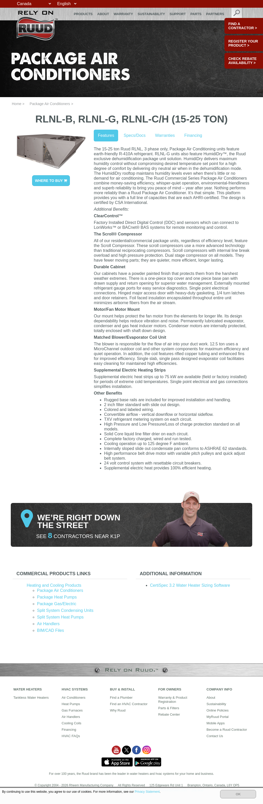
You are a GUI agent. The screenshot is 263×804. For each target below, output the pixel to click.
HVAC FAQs (71, 736)
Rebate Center (169, 714)
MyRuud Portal (217, 717)
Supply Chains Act (131, 790)
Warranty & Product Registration (172, 700)
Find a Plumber (121, 697)
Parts (195, 14)
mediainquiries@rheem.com (167, 790)
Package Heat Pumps (57, 597)
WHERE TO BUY (51, 181)
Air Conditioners (74, 697)
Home (16, 104)
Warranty (123, 14)
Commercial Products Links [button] (53, 573)
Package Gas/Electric (56, 604)
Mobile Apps (215, 723)
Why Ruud (118, 710)
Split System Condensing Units (65, 610)
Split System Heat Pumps (60, 617)
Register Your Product (243, 43)
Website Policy (105, 790)
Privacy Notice (80, 790)
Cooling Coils (71, 723)
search (237, 14)
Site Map (197, 790)
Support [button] (178, 14)
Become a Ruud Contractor (226, 729)
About (103, 14)
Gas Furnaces (72, 710)
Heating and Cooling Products (54, 585)
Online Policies (217, 710)
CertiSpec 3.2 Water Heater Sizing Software (190, 585)
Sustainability (151, 14)
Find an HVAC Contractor (128, 704)
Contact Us (214, 736)
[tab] (70, 574)
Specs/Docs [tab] (134, 135)
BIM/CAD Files (50, 630)
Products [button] (83, 14)
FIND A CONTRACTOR (242, 26)
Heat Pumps (71, 704)
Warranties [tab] (165, 135)
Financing (69, 729)
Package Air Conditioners (50, 104)
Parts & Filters (168, 708)
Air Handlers (48, 624)
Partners (215, 14)
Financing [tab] (193, 135)
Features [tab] (106, 135)
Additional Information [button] (171, 573)
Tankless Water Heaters (31, 697)
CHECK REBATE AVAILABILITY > (242, 61)
